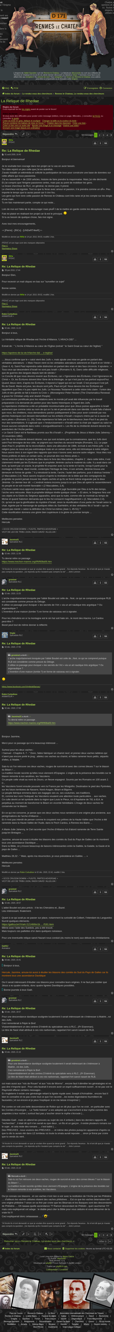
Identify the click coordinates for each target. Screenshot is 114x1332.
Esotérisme (52, 1327)
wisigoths (58, 77)
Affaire (86, 1324)
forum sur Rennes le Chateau (78, 77)
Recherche (103, 1316)
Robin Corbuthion (9, 314)
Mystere (52, 1324)
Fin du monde (104, 1321)
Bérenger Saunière (11, 1321)
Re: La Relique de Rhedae (21, 150)
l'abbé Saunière (30, 73)
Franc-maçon (50, 1319)
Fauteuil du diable (49, 1316)
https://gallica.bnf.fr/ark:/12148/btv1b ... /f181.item (28, 924)
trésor (75, 75)
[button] (111, 135)
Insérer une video (71, 125)
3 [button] (103, 135)
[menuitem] (5, 88)
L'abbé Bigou (31, 1316)
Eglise (63, 1316)
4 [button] (107, 135)
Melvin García (68, 1257)
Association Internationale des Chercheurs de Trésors (81, 1313)
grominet (12, 580)
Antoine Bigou (38, 1324)
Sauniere (26, 1319)
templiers (30, 77)
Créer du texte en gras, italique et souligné (21, 121)
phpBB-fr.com (61, 1266)
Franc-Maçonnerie (94, 1319)
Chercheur (79, 1321)
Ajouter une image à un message (46, 125)
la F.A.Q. (96, 116)
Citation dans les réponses (59, 123)
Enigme (14, 1319)
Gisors (91, 1321)
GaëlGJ (5, 946)
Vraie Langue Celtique (72, 1327)
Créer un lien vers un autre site (16, 125)
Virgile (12, 633)
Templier (75, 1324)
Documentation (45, 1321)
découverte (76, 73)
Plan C (5, 246)
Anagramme (29, 1321)
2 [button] (99, 135)
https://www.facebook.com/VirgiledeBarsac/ (21, 686)
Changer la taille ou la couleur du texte (59, 121)
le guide (15, 118)
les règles (26, 109)
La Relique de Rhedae (20, 101)
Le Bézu (51, 1313)
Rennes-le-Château (13, 1316)
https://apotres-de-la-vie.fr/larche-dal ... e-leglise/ (27, 352)
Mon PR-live (38, 1327)
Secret (63, 1319)
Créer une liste (79, 123)
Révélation (11, 1324)
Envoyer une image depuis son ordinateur (21, 128)
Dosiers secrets (100, 1324)
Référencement (77, 1316)
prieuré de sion (44, 77)
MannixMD (61, 1259)
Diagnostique (77, 1319)
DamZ (91, 1316)
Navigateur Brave (9, 248)
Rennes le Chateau (51, 73)
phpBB (48, 1263)
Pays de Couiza (15, 1313)
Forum (37, 1319)
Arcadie (24, 1324)
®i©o (11, 140)
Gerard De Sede (63, 1321)
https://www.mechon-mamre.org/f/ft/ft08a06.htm (27, 561)
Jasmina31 (14, 540)
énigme (75, 79)
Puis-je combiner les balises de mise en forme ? (24, 123)
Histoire (63, 1324)
